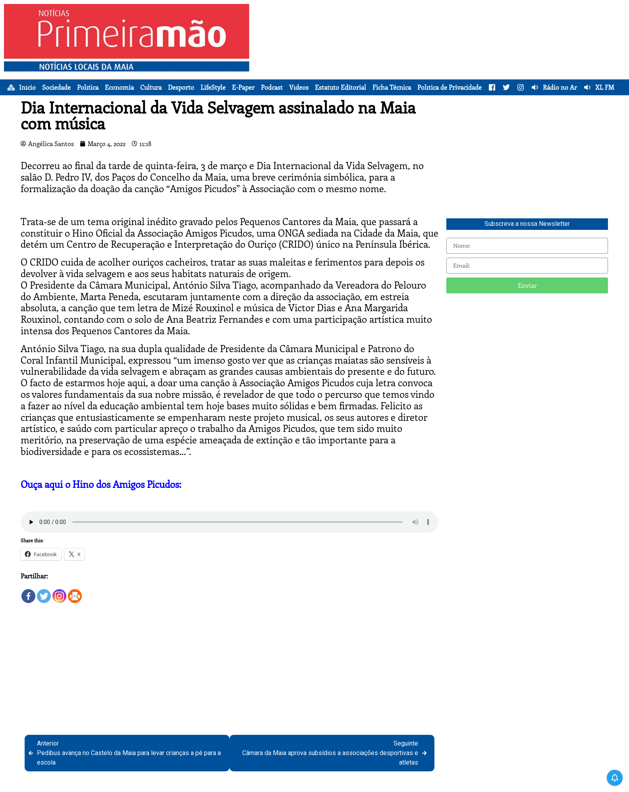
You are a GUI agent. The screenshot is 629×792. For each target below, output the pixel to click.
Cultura (151, 87)
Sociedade (56, 87)
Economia (119, 87)
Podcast (272, 87)
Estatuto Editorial (340, 87)
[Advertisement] (439, 59)
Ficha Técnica (391, 87)
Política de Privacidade (449, 87)
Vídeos (299, 87)
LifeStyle (213, 87)
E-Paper (243, 87)
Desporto (181, 87)
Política (87, 87)
